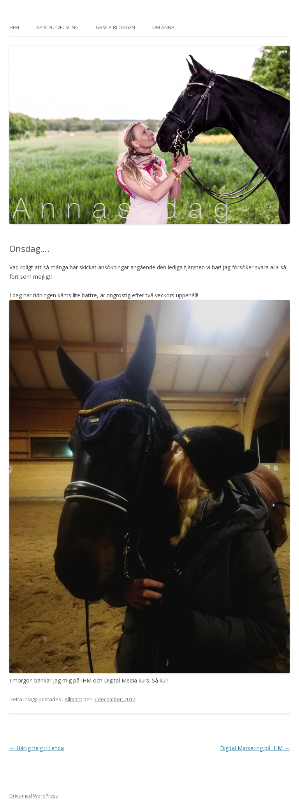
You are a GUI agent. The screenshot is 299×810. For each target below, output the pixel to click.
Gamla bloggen (115, 27)
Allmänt (73, 699)
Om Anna (163, 27)
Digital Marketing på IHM (255, 748)
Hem (14, 27)
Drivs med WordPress (33, 796)
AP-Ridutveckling (57, 27)
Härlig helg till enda (36, 748)
